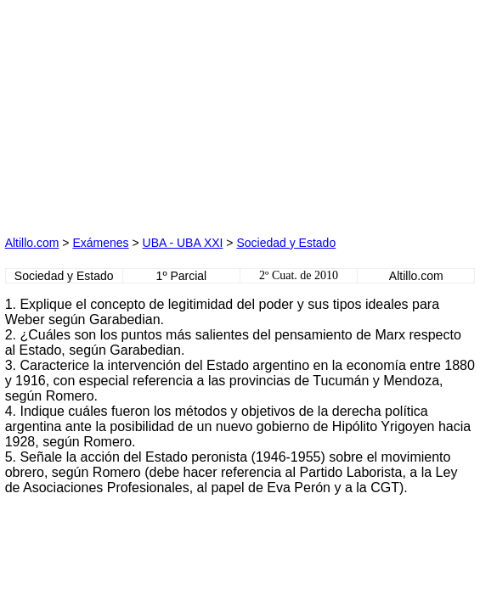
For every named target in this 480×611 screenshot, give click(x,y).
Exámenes (100, 242)
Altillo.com (32, 242)
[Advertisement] (132, 111)
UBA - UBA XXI (183, 242)
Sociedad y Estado (286, 242)
